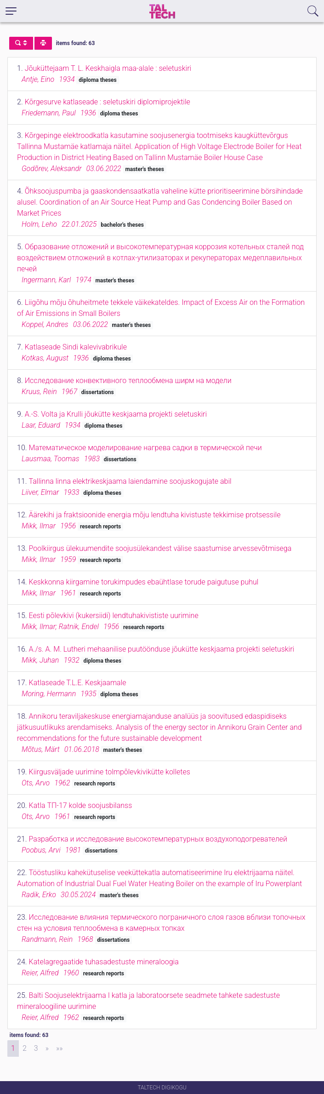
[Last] (59, 1048)
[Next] (47, 1048)
